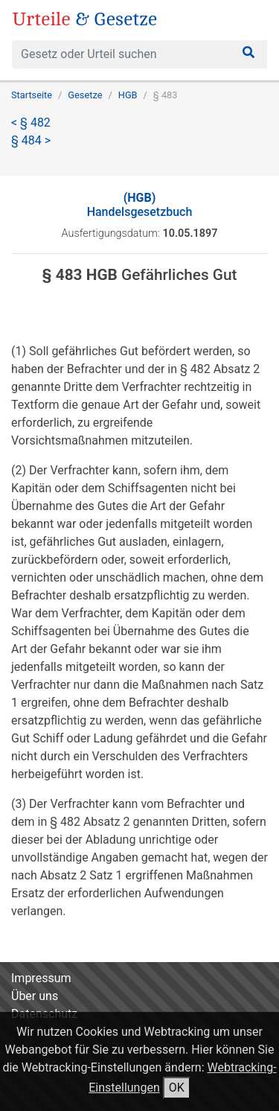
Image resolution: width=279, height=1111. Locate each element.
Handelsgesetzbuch (140, 205)
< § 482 (31, 122)
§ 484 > (31, 140)
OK (177, 1087)
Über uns (34, 996)
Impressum (41, 978)
